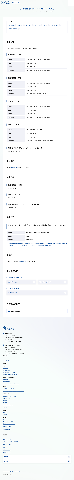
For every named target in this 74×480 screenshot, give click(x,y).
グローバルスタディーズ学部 (10, 442)
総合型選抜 (5, 368)
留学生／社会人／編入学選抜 (9, 372)
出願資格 (20, 25)
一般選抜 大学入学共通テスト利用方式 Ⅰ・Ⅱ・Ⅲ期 (13, 391)
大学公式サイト (7, 452)
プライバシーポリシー (7, 471)
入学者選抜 (28, 12)
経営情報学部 (6, 439)
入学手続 (5, 402)
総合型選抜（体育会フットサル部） (10, 374)
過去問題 (5, 414)
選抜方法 (37, 25)
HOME (22, 12)
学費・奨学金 (5, 412)
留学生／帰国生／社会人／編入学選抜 (11, 383)
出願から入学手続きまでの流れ (9, 396)
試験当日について (7, 398)
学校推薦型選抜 (6, 370)
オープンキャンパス (8, 421)
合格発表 (5, 400)
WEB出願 (6, 461)
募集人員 (28, 25)
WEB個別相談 (6, 429)
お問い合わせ (6, 450)
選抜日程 (11, 25)
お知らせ (5, 447)
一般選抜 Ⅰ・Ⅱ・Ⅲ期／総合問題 (9, 388)
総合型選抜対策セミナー (9, 424)
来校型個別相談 (7, 426)
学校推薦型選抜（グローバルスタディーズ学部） (43, 12)
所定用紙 (5, 407)
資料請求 (6, 457)
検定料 (45, 25)
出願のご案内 (54, 25)
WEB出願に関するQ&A (45, 282)
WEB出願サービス (12, 292)
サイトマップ (17, 471)
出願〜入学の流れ (12, 282)
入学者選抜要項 (13, 29)
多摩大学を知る (7, 444)
